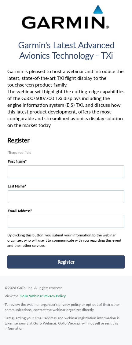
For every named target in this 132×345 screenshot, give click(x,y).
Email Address (19, 211)
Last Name (16, 186)
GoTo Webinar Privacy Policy (43, 296)
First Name (16, 161)
